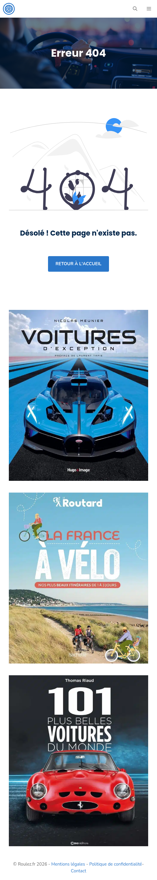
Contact (78, 871)
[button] (135, 9)
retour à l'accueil (78, 264)
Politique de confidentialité (115, 864)
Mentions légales (68, 864)
